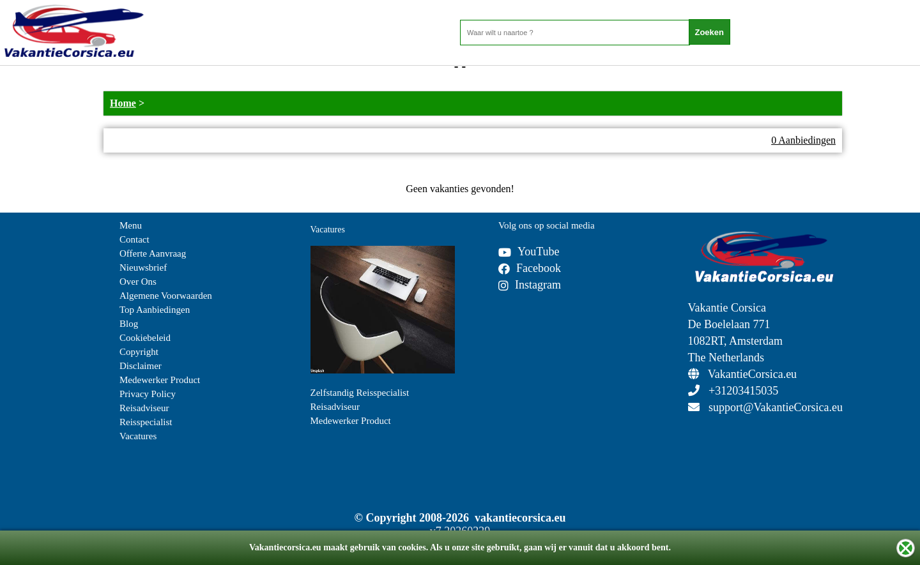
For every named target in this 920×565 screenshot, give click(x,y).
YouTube (529, 251)
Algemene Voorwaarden (165, 295)
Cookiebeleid (145, 338)
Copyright (138, 352)
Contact (134, 239)
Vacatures (138, 436)
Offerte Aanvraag (152, 253)
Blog (128, 324)
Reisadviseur (144, 408)
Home (123, 103)
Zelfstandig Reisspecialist (360, 393)
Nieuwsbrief (143, 267)
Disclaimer (140, 366)
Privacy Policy (147, 394)
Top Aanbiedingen (154, 310)
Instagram (529, 284)
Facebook (529, 268)
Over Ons (138, 281)
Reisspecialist (145, 422)
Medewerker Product (159, 380)
